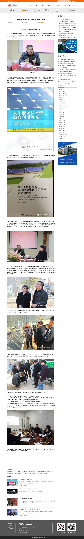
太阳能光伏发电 (62, 97)
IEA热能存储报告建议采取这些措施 (66, 34)
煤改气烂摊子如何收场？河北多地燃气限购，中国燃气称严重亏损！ (68, 87)
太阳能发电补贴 (62, 145)
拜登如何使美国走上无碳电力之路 (66, 36)
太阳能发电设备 (62, 109)
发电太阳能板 (62, 147)
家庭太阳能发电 (62, 103)
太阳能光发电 (62, 122)
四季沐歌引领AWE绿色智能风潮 (26, 479)
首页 (26, 5)
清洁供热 (75, 5)
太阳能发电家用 (62, 134)
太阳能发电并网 (62, 130)
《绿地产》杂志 (66, 5)
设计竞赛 (58, 5)
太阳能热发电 (62, 137)
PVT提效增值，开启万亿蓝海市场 (66, 19)
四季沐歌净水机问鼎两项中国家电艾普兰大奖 (29, 488)
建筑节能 (35, 78)
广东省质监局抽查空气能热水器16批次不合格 (68, 61)
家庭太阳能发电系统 (63, 113)
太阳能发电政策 (62, 149)
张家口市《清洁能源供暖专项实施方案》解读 (68, 81)
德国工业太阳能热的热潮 (64, 32)
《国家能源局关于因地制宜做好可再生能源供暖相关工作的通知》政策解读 (68, 30)
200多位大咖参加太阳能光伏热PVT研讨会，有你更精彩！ (68, 21)
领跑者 (42, 5)
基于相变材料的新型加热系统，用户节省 (67, 38)
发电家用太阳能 (62, 132)
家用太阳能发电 (62, 105)
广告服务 (10, 525)
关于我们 (10, 524)
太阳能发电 (61, 95)
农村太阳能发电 (62, 139)
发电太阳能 (61, 118)
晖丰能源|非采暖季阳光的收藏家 (66, 75)
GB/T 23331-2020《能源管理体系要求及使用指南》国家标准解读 (68, 68)
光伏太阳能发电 (62, 124)
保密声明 (10, 527)
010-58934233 (26, 530)
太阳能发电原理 (62, 107)
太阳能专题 (10, 529)
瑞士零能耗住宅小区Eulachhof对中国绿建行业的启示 (68, 26)
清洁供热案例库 (50, 5)
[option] (13, 10)
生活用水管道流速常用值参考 (66, 84)
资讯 (31, 5)
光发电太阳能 (62, 126)
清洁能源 (28, 401)
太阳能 (48, 33)
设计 (23, 398)
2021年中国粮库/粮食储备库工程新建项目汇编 (68, 63)
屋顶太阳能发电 (62, 128)
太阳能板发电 (62, 141)
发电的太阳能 (62, 120)
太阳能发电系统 (62, 111)
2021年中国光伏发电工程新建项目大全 (67, 78)
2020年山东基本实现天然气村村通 (67, 65)
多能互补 (35, 401)
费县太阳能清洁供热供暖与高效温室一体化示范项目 (68, 24)
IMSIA (24, 221)
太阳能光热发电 (62, 116)
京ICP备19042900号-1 (49, 537)
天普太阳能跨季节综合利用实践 (26, 498)
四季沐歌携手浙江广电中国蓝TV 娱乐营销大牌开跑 (30, 509)
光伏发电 (28, 403)
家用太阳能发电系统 (63, 99)
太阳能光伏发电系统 (63, 143)
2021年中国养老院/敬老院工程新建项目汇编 (68, 72)
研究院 (36, 5)
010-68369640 (25, 532)
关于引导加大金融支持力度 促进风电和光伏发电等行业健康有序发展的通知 (68, 28)
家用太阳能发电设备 (63, 101)
